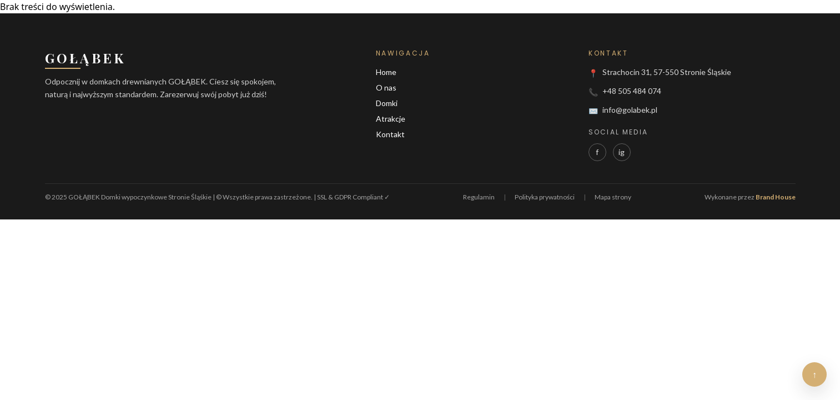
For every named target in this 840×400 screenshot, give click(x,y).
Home (386, 72)
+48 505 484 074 (631, 91)
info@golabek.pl (629, 109)
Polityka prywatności (545, 197)
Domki (387, 103)
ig (621, 152)
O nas (386, 87)
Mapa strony (613, 197)
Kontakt (390, 134)
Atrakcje (390, 118)
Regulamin (479, 197)
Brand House (776, 197)
